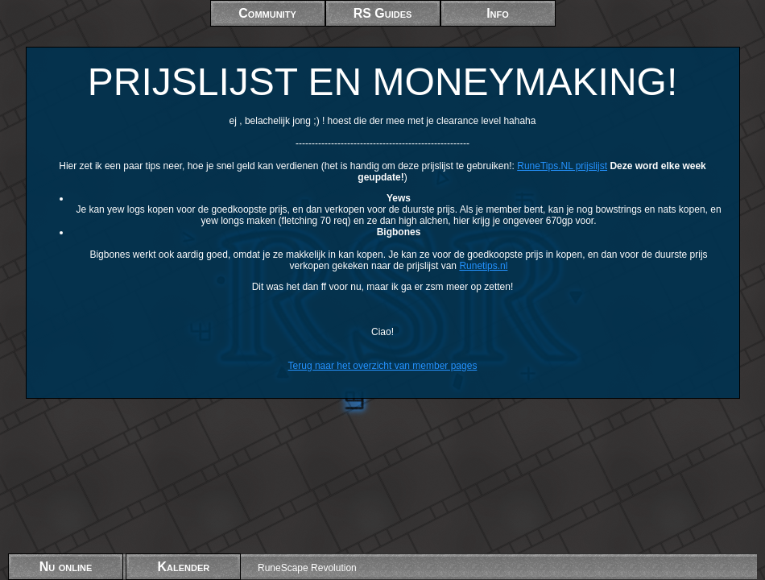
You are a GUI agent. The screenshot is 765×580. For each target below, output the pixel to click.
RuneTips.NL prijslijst (562, 166)
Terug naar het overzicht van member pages (383, 365)
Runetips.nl (483, 265)
